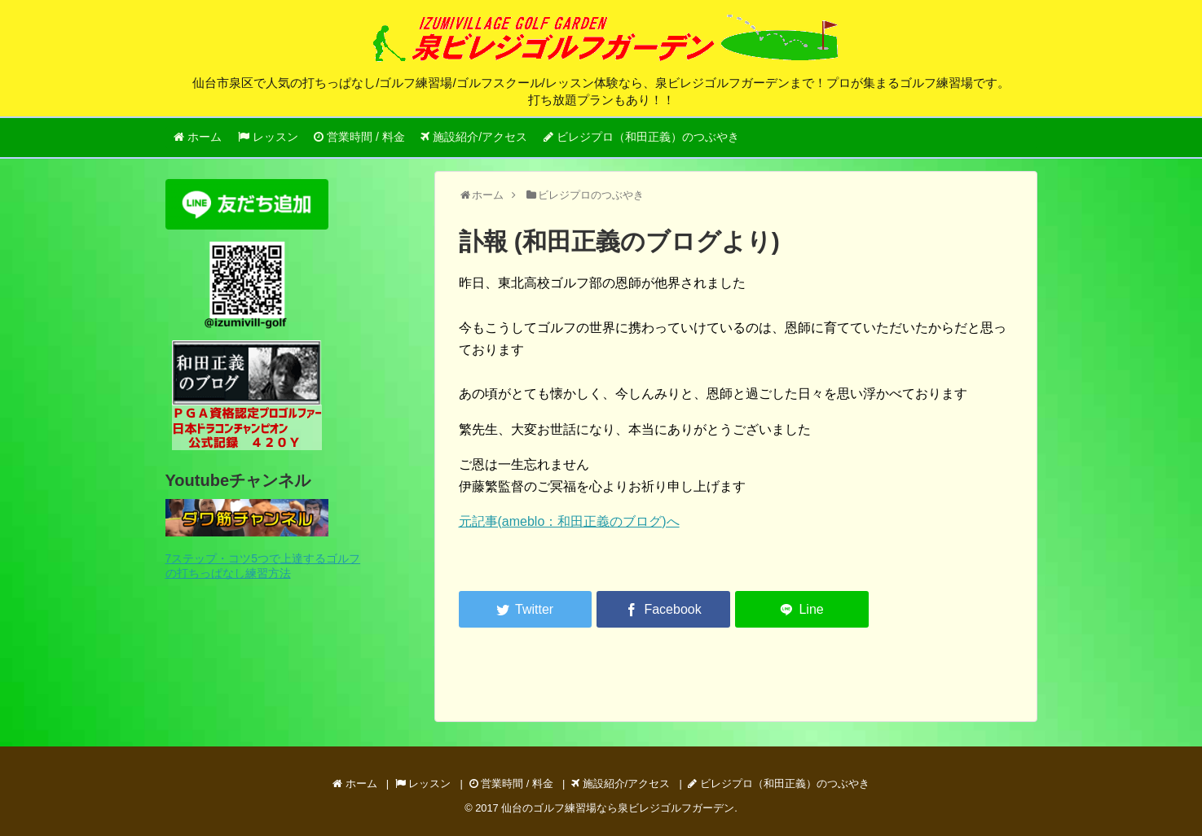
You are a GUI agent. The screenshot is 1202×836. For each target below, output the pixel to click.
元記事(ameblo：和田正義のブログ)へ (569, 521)
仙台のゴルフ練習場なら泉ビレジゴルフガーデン (617, 808)
